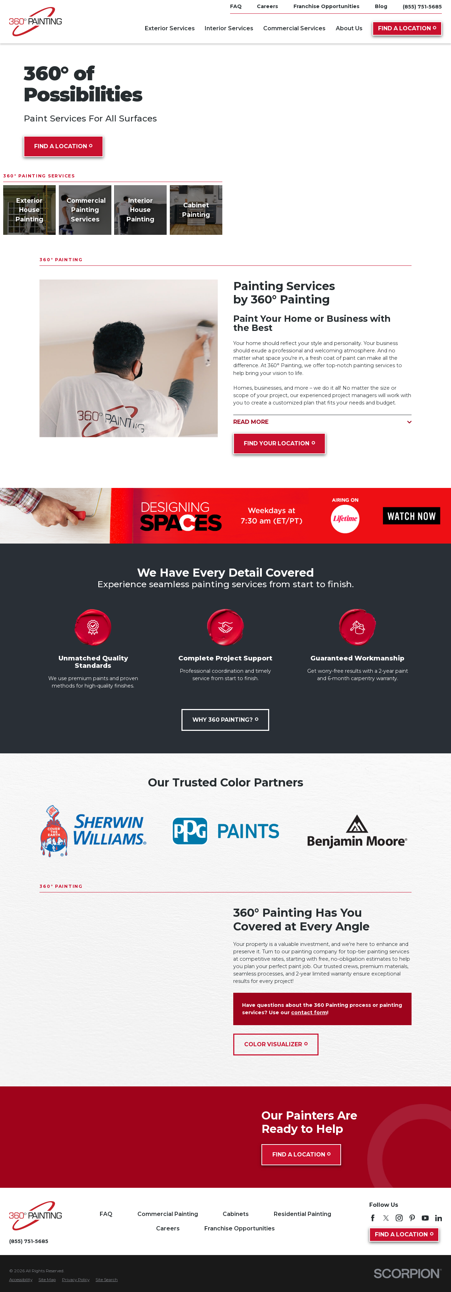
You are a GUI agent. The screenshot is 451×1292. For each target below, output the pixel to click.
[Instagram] (399, 1218)
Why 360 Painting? (226, 719)
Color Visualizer (276, 1044)
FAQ (106, 1214)
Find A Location (407, 28)
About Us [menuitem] (349, 28)
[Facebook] (372, 1218)
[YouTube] (425, 1218)
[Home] (35, 21)
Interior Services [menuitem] (229, 28)
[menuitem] (20, 1280)
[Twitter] (386, 1218)
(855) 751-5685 (422, 6)
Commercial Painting (167, 1214)
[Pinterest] (412, 1218)
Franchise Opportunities (239, 1228)
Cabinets (236, 1214)
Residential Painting (302, 1214)
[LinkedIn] (438, 1218)
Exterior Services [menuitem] (170, 28)
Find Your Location (279, 443)
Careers (168, 1228)
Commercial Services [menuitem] (294, 28)
